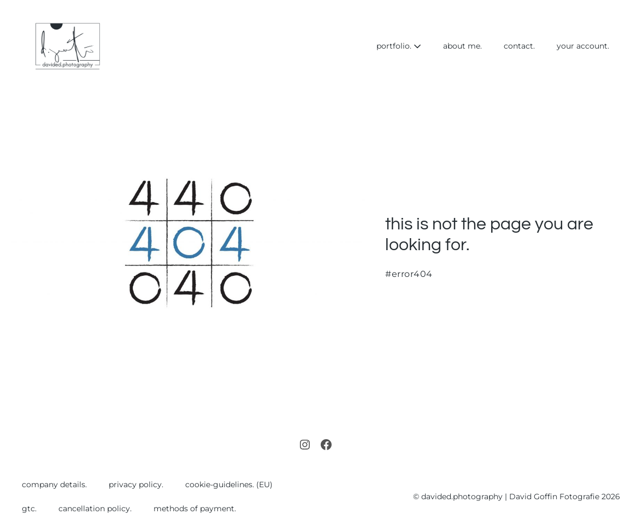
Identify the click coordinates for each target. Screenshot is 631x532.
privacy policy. (136, 484)
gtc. (29, 508)
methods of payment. (195, 508)
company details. (54, 484)
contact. (519, 46)
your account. (583, 46)
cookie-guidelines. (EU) (229, 484)
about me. (462, 46)
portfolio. (398, 46)
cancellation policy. (95, 508)
